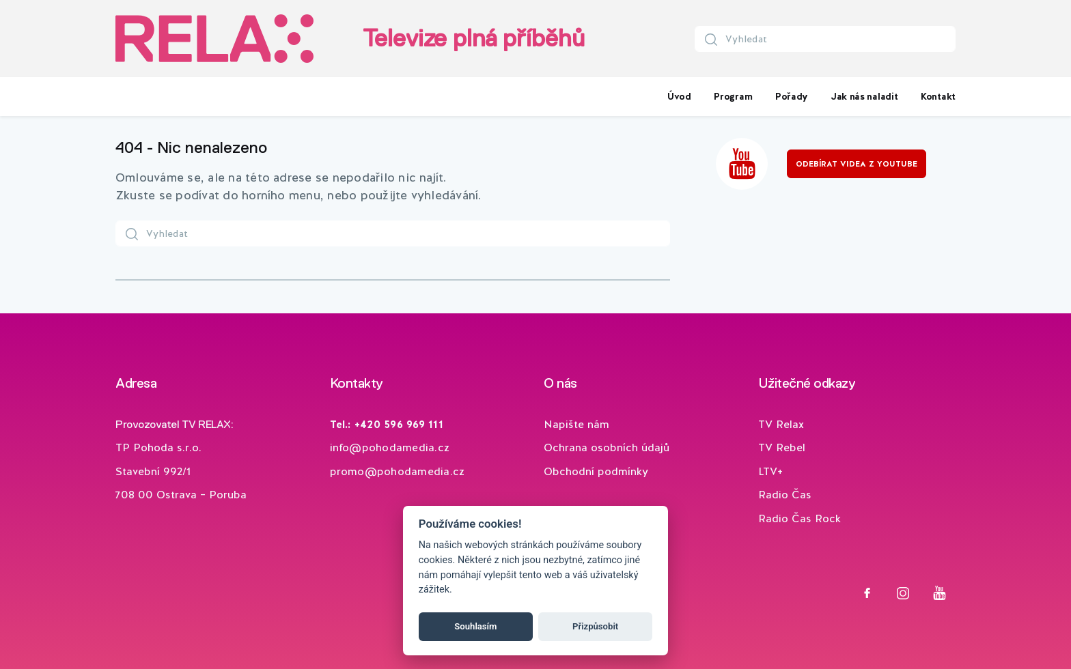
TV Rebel (781, 447)
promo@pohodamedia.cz (397, 471)
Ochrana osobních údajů (606, 447)
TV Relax (781, 424)
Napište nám (576, 424)
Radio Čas (784, 494)
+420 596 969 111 (398, 424)
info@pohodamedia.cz (390, 447)
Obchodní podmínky (596, 471)
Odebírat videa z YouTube (856, 163)
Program (733, 96)
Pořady (791, 96)
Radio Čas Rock (799, 518)
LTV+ (770, 471)
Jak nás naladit (864, 96)
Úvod (679, 96)
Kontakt (938, 96)
